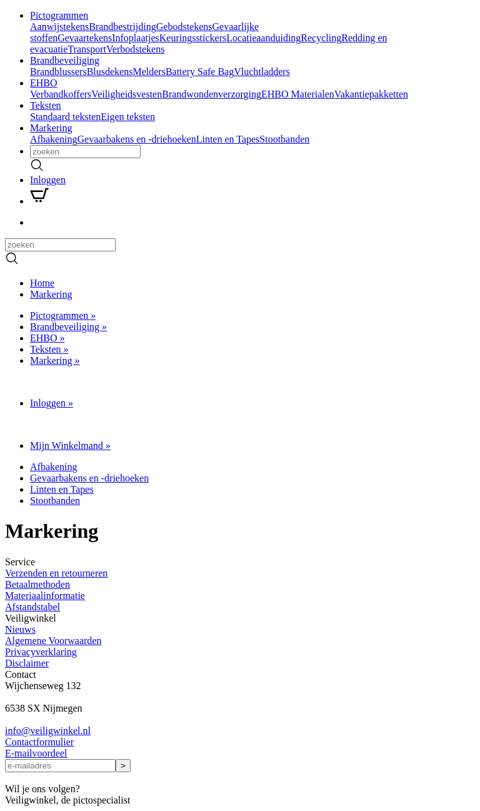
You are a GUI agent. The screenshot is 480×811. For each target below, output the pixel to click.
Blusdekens (110, 71)
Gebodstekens (184, 26)
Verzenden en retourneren (56, 573)
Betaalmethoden (37, 584)
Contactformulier (39, 742)
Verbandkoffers (60, 94)
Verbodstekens (135, 49)
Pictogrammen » (63, 315)
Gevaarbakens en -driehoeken (137, 139)
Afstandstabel (32, 607)
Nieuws (20, 629)
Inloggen (48, 179)
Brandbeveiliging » (68, 326)
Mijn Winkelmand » (70, 445)
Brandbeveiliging (64, 60)
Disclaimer (27, 663)
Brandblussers (58, 71)
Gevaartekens (85, 38)
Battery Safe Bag (200, 71)
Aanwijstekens (59, 26)
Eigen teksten (128, 116)
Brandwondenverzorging (211, 94)
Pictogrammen (59, 15)
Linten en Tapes (228, 139)
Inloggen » (51, 403)
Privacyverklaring (41, 652)
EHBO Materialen (297, 94)
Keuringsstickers (193, 38)
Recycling (321, 38)
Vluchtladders (262, 71)
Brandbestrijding (122, 26)
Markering (51, 128)
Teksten (45, 105)
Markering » (55, 360)
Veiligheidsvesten (126, 94)
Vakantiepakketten (371, 94)
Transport (87, 49)
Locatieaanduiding (263, 38)
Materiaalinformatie (45, 595)
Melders (148, 71)
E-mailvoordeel (36, 753)
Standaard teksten (65, 116)
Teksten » (49, 349)
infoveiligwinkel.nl (48, 730)
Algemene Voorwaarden (53, 640)
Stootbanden (284, 139)
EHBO (44, 83)
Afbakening (54, 139)
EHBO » (47, 338)
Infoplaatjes (135, 38)
